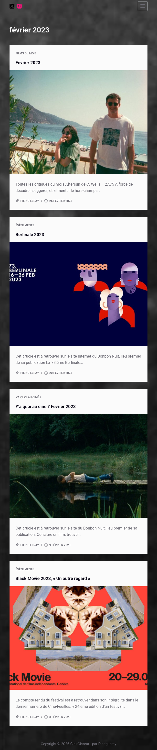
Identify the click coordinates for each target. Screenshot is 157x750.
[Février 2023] (79, 122)
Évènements (25, 225)
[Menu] (142, 6)
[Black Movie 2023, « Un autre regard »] (79, 638)
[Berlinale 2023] (79, 294)
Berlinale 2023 (30, 234)
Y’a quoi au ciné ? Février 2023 (46, 406)
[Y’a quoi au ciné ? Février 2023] (79, 466)
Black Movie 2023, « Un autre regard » (53, 578)
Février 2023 (28, 62)
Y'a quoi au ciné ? (28, 397)
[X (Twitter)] (12, 6)
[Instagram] (19, 6)
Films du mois (26, 53)
